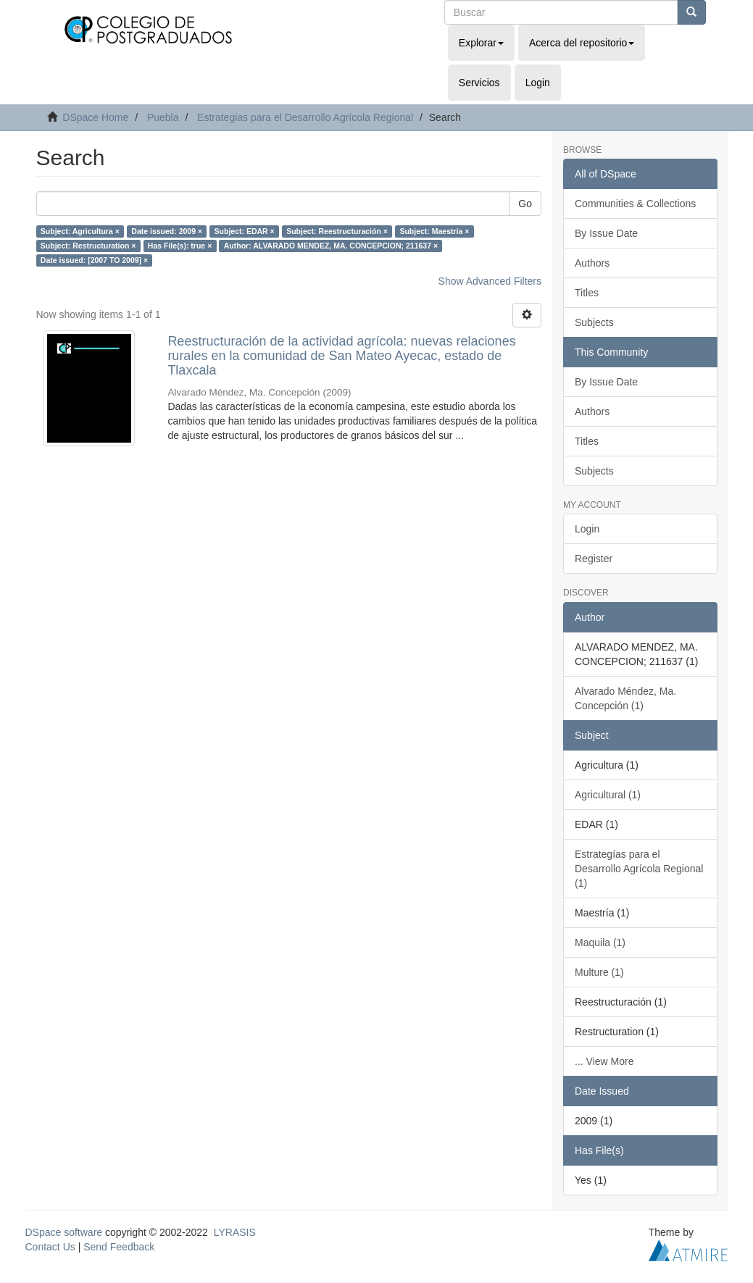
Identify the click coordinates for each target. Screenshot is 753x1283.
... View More (604, 1061)
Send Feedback (118, 1247)
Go (525, 203)
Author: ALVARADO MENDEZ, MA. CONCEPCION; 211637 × (331, 245)
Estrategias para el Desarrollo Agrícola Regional (305, 117)
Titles (587, 292)
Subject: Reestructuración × (337, 231)
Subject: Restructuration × (88, 245)
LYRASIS (235, 1232)
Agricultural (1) (608, 795)
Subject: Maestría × (434, 231)
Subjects (594, 322)
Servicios (479, 82)
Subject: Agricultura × (80, 231)
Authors (592, 263)
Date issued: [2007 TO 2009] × (94, 260)
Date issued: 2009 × (166, 231)
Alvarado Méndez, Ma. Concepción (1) (625, 698)
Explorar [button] (481, 43)
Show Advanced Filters (489, 281)
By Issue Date (606, 233)
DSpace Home (95, 117)
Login (587, 529)
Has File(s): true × (180, 245)
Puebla (163, 117)
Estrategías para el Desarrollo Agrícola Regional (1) (639, 868)
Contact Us (50, 1247)
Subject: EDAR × (245, 231)
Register (593, 558)
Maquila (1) (600, 942)
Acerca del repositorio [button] (581, 43)
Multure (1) (599, 972)
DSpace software (64, 1232)
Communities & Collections (635, 203)
